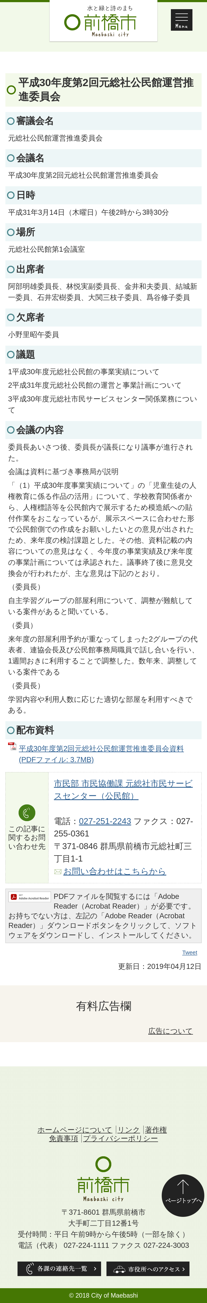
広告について (170, 1031)
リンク (129, 1130)
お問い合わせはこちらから (114, 871)
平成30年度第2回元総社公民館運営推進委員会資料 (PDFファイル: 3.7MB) (101, 754)
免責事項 (63, 1138)
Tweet (190, 952)
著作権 (156, 1130)
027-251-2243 (105, 821)
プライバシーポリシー (120, 1138)
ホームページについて (74, 1130)
